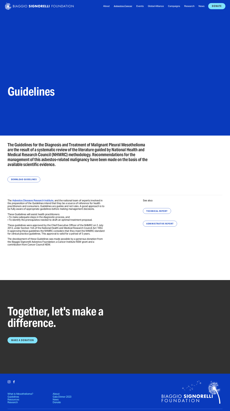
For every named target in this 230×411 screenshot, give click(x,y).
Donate (217, 6)
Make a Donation (22, 340)
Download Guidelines (24, 179)
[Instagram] (9, 381)
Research (189, 6)
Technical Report (157, 211)
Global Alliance (156, 6)
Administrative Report (159, 223)
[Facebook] (14, 381)
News (202, 6)
